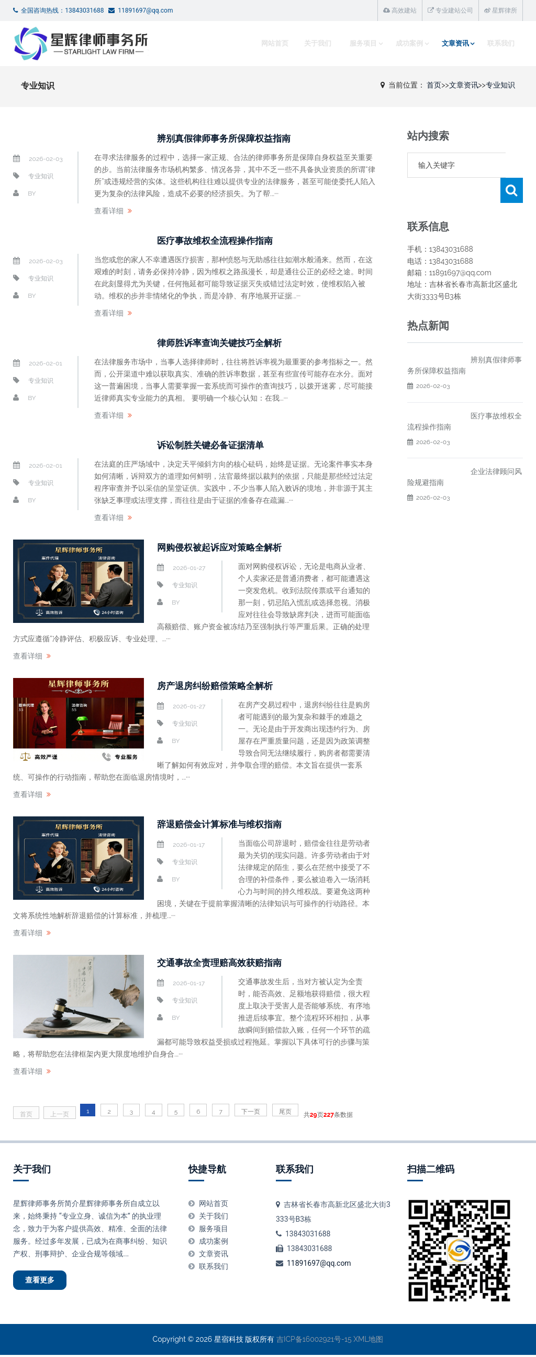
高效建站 (400, 10)
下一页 (250, 1111)
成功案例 (402, 43)
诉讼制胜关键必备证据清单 (220, 444)
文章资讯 (450, 43)
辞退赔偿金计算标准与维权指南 (230, 823)
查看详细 (109, 211)
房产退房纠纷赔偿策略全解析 (225, 685)
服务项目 (354, 43)
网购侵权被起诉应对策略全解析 (230, 547)
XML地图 (368, 1342)
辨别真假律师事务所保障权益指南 (235, 138)
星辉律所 (500, 10)
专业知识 (500, 85)
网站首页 (266, 43)
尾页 (285, 1111)
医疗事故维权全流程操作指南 (225, 240)
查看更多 (47, 1282)
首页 (434, 85)
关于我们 (308, 43)
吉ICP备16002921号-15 (314, 1342)
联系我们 (498, 43)
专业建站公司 (450, 10)
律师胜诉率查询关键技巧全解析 (230, 342)
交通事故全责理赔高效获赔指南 (230, 962)
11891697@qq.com (319, 1263)
